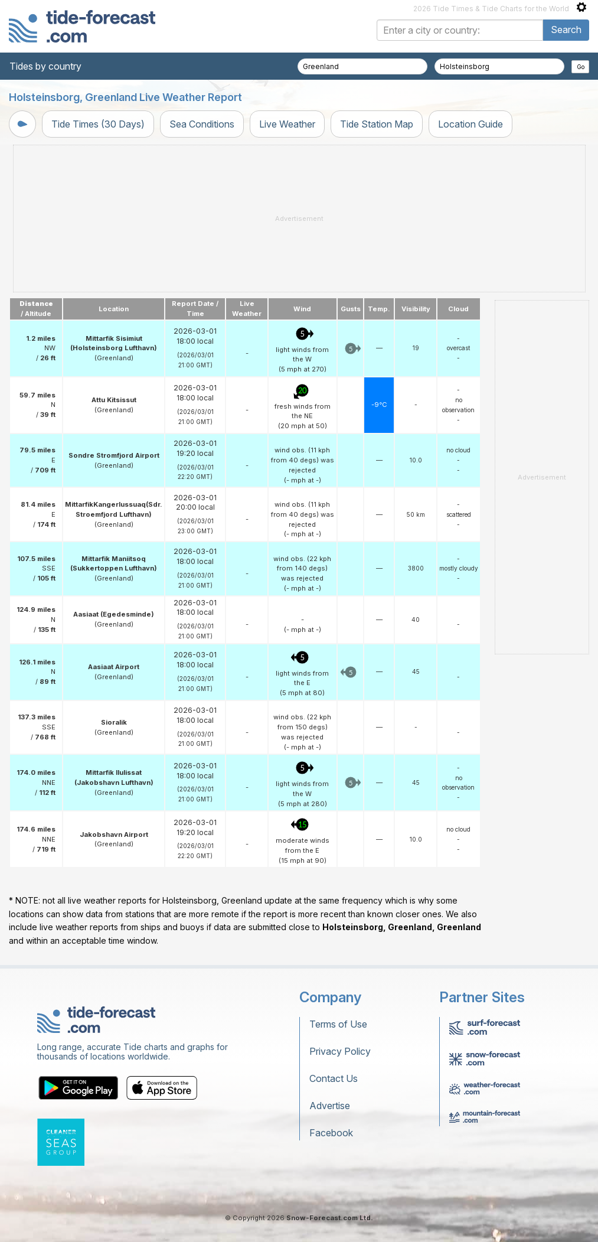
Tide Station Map (376, 124)
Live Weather (287, 124)
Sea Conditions (201, 124)
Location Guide (470, 124)
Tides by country (45, 66)
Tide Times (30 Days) (98, 124)
